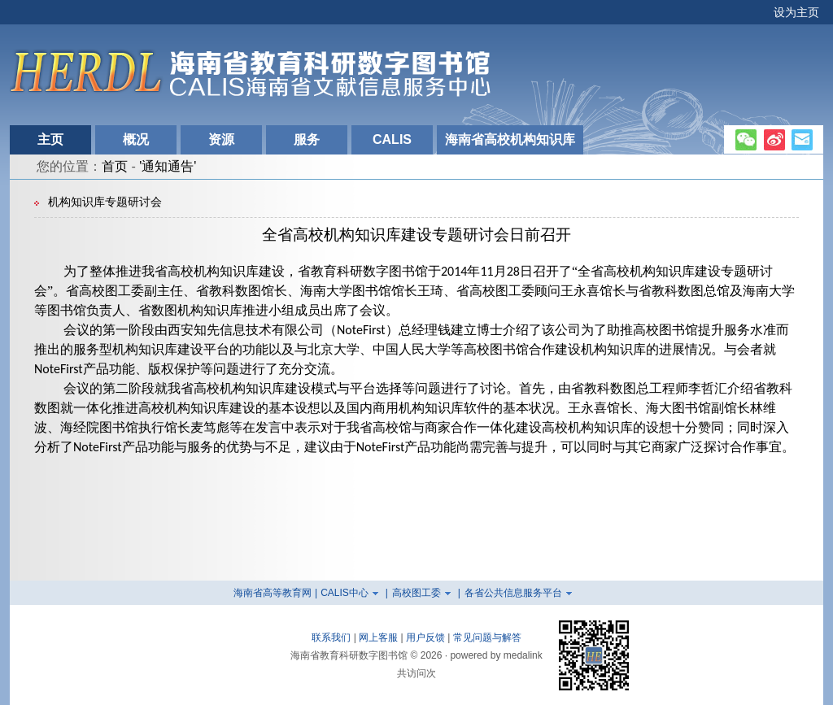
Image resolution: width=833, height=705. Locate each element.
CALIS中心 (345, 592)
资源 (221, 139)
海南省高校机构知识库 (510, 139)
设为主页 (796, 12)
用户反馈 (425, 637)
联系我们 (331, 637)
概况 (136, 139)
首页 (115, 166)
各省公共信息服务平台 (513, 592)
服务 (307, 139)
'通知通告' (167, 166)
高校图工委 (416, 592)
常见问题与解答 (487, 637)
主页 (50, 139)
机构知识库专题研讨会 (105, 202)
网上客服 (378, 637)
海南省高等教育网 (272, 592)
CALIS (392, 139)
